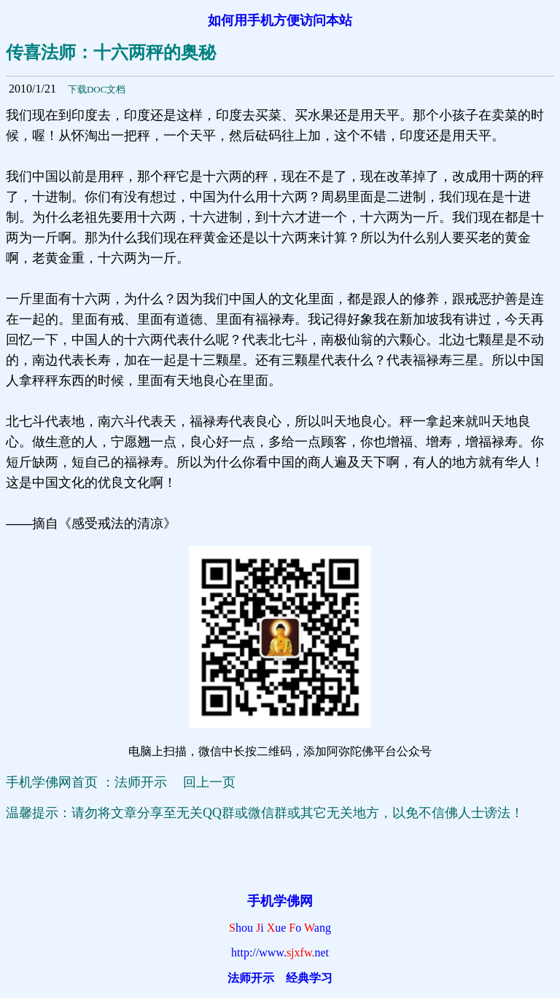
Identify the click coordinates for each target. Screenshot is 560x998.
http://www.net (280, 952)
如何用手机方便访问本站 (280, 20)
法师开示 (251, 978)
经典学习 (309, 978)
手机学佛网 (280, 901)
